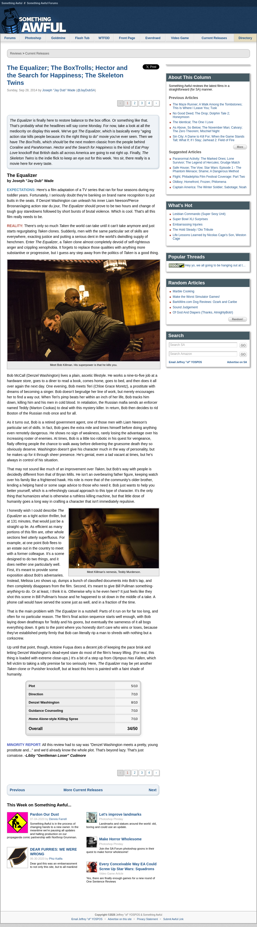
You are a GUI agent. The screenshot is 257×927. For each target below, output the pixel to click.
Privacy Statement (147, 919)
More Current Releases (83, 790)
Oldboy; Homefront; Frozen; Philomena (199, 182)
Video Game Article (111, 873)
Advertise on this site (120, 919)
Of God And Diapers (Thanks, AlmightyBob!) (203, 312)
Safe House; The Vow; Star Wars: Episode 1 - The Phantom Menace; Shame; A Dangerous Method (207, 169)
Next (153, 790)
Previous (17, 790)
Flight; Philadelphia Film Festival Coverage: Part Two (209, 176)
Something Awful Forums (42, 3)
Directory (245, 38)
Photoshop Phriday (111, 819)
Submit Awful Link (173, 919)
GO (243, 345)
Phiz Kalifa (55, 858)
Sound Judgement (185, 307)
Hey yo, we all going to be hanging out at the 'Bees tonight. (215, 265)
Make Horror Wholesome (120, 839)
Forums (10, 38)
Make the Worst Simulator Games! (196, 297)
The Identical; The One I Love (193, 122)
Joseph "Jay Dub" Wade (58, 90)
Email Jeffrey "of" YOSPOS (185, 362)
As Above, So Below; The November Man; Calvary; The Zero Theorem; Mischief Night (207, 129)
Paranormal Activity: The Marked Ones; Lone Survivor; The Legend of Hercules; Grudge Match (206, 160)
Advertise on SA (237, 362)
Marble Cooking (183, 291)
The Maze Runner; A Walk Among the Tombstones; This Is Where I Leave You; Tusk (207, 106)
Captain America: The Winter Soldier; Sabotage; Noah (209, 187)
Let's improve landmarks (120, 814)
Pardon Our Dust (44, 814)
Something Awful (12, 3)
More (240, 147)
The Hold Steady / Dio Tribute (193, 229)
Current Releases (214, 38)
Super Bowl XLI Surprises (190, 219)
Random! (237, 319)
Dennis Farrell (58, 819)
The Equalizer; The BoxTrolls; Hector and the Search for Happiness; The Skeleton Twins (67, 75)
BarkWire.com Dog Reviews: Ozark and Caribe (205, 302)
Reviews (16, 53)
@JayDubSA (86, 90)
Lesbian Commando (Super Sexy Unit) (199, 214)
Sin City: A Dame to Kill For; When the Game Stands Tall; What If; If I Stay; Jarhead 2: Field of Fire (208, 138)
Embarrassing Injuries (188, 224)
